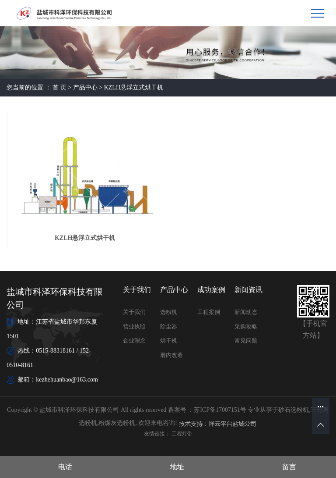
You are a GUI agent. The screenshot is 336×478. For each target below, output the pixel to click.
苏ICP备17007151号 (220, 410)
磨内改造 (171, 355)
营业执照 (134, 326)
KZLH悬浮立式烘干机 (133, 87)
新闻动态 (245, 312)
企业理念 (134, 340)
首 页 (59, 87)
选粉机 (168, 312)
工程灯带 (182, 434)
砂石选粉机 (293, 410)
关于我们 (134, 312)
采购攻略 (245, 326)
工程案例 (208, 312)
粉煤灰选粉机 (116, 423)
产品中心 (85, 87)
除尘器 (168, 326)
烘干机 (168, 340)
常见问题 (245, 340)
